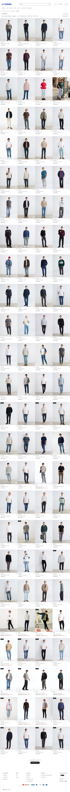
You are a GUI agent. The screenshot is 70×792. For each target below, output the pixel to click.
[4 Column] (65, 14)
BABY (18, 8)
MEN (8, 8)
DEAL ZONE (29, 8)
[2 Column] (63, 14)
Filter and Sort (65, 16)
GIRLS (11, 8)
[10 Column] (67, 14)
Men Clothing (12, 11)
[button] (8, 40)
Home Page (4, 11)
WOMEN (3, 8)
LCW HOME (23, 8)
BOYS (15, 8)
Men (8, 11)
